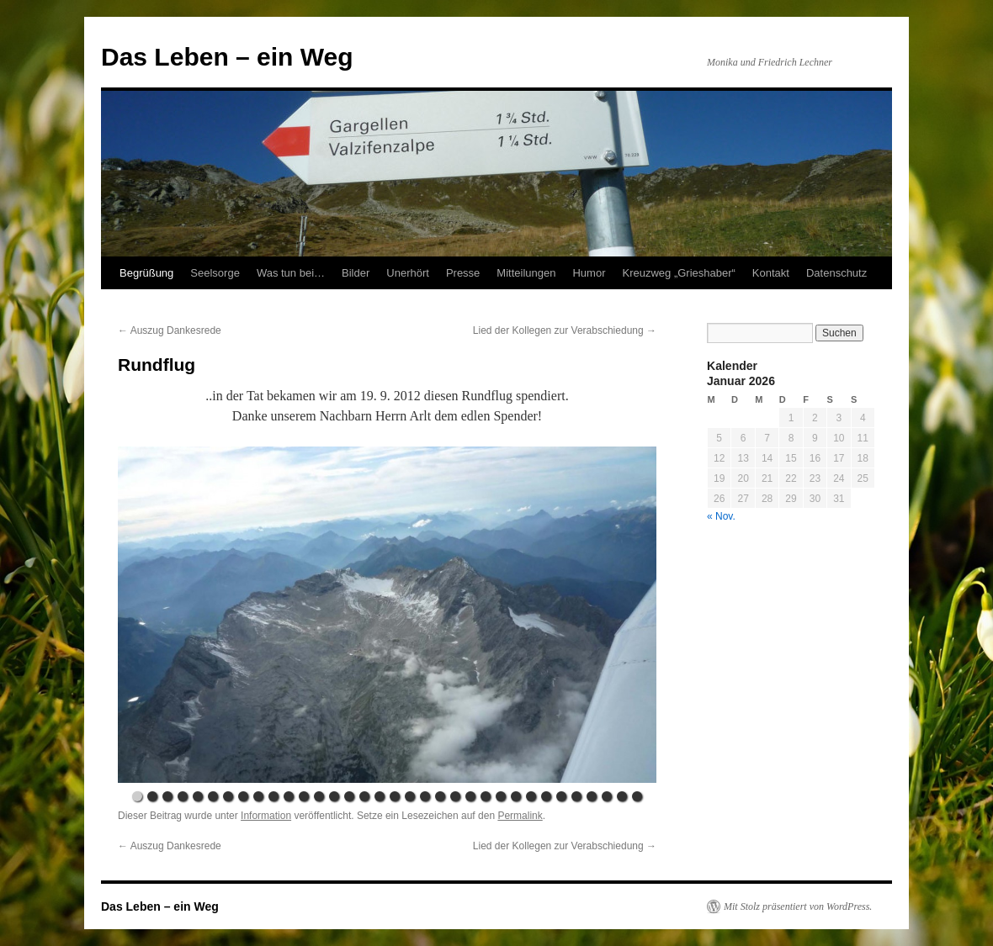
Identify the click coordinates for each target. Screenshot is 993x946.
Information (266, 816)
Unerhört (407, 273)
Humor (588, 273)
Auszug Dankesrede (169, 330)
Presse (463, 273)
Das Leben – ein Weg (227, 57)
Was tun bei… (291, 273)
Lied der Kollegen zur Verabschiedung (564, 330)
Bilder (355, 273)
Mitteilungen (525, 273)
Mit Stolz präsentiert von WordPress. (798, 906)
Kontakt (770, 273)
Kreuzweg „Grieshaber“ (678, 273)
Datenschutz (836, 273)
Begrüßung (146, 273)
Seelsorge (215, 273)
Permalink (519, 816)
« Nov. (721, 516)
